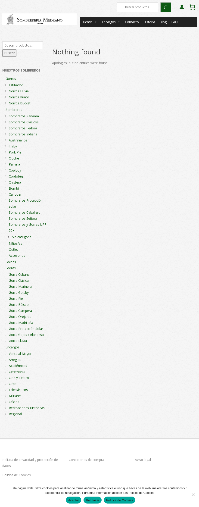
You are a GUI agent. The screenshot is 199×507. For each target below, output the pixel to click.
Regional (15, 414)
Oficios (14, 402)
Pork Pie (15, 152)
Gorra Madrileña (21, 322)
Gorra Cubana (19, 274)
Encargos (111, 22)
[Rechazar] (193, 494)
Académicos (18, 365)
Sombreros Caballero (24, 212)
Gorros (11, 78)
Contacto (132, 22)
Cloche (14, 158)
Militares (15, 396)
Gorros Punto (19, 97)
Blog (163, 22)
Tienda (89, 22)
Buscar (9, 53)
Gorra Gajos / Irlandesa (26, 334)
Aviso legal (143, 459)
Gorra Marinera (20, 286)
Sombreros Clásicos (24, 122)
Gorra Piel (16, 298)
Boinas (11, 262)
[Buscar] (165, 7)
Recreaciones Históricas (27, 408)
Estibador (16, 85)
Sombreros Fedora (23, 128)
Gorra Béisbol (19, 304)
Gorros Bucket (20, 103)
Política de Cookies (16, 475)
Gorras (11, 268)
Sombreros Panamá (24, 116)
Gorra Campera (20, 310)
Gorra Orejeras (20, 316)
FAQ (174, 22)
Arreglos (15, 359)
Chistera (15, 182)
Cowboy (15, 170)
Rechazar (92, 500)
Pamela (14, 164)
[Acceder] (181, 7)
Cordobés (16, 176)
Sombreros (14, 109)
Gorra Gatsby (19, 292)
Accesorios (17, 255)
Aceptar (73, 500)
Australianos (18, 140)
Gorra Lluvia (18, 340)
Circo (12, 384)
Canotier (15, 194)
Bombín (15, 188)
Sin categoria (21, 237)
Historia (149, 22)
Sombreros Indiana (23, 134)
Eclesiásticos (18, 390)
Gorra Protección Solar (26, 328)
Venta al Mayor (20, 353)
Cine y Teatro (19, 378)
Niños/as (15, 243)
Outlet (13, 249)
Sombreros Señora (23, 218)
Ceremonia (17, 371)
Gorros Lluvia (19, 91)
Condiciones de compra (86, 459)
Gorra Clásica (19, 280)
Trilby (13, 146)
